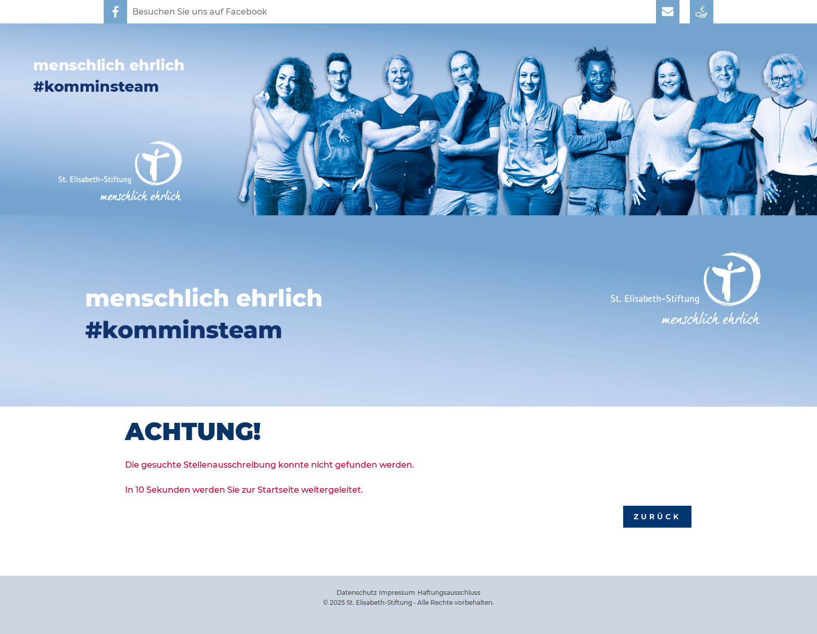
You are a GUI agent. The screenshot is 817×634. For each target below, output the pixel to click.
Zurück (657, 516)
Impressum (397, 592)
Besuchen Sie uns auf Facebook (199, 12)
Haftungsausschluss (448, 592)
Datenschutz (357, 592)
